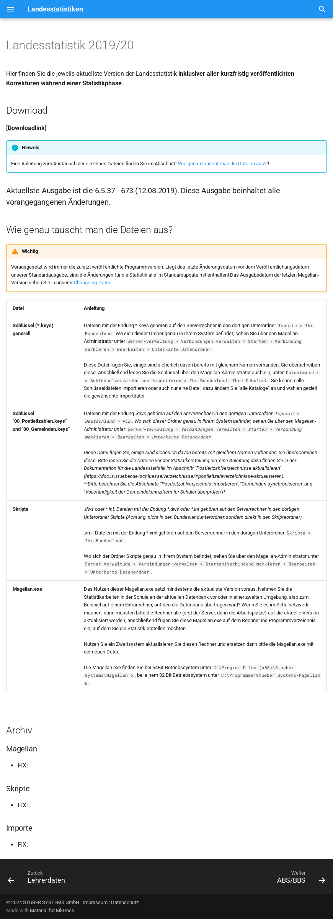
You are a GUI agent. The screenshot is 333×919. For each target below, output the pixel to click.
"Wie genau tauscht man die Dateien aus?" (222, 163)
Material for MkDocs (52, 910)
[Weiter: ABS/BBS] (299, 879)
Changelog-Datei (92, 282)
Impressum (95, 902)
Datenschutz (125, 902)
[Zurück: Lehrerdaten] (38, 879)
